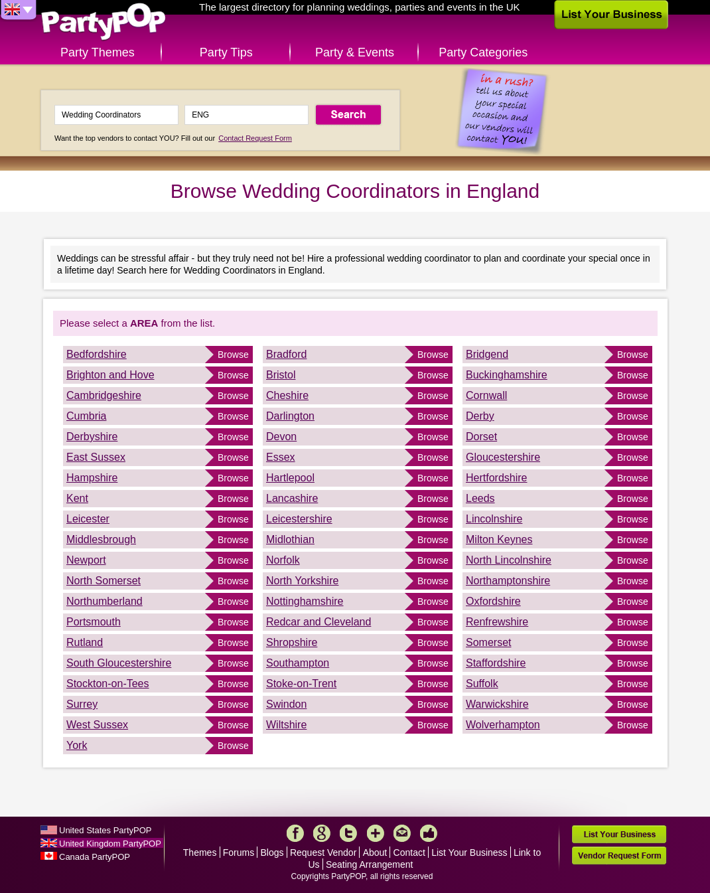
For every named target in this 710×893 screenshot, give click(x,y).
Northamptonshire (508, 580)
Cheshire (287, 395)
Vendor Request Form (619, 855)
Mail (402, 833)
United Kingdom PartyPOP (110, 844)
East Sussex (95, 457)
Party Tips (226, 52)
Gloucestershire (503, 457)
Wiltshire (286, 724)
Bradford (286, 354)
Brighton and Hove (110, 374)
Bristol (280, 374)
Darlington (290, 416)
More (375, 833)
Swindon (286, 704)
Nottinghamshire (305, 601)
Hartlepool (290, 477)
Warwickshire (497, 704)
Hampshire (91, 477)
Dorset (481, 436)
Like (428, 833)
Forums (238, 852)
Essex (280, 457)
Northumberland (104, 601)
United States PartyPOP (105, 830)
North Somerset (103, 580)
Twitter (348, 833)
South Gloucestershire (118, 663)
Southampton (297, 663)
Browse (233, 354)
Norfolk (283, 560)
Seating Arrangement (369, 864)
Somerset (488, 642)
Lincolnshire (494, 519)
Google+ (321, 833)
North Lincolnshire (508, 560)
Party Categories (483, 52)
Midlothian (290, 539)
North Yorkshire (302, 580)
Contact (409, 852)
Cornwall (486, 395)
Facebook (295, 833)
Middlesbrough (101, 539)
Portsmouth (93, 621)
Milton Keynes (499, 539)
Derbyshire (91, 436)
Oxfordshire (493, 601)
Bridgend (487, 354)
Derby (480, 416)
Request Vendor (323, 852)
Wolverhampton (503, 724)
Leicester (87, 519)
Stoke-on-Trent (301, 683)
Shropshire (291, 642)
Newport (86, 560)
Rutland (84, 642)
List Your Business (469, 852)
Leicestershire (299, 519)
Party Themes (97, 52)
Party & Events (354, 52)
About (375, 852)
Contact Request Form (255, 138)
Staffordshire (496, 663)
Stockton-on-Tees (107, 683)
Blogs (272, 852)
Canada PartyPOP (94, 857)
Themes (200, 852)
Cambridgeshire (103, 395)
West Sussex (97, 724)
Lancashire (292, 498)
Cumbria (86, 416)
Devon (281, 436)
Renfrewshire (497, 621)
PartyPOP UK (103, 22)
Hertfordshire (496, 477)
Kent (77, 498)
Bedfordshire (96, 354)
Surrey (82, 704)
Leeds (480, 498)
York (76, 745)
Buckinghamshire (506, 374)
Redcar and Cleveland (318, 621)
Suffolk (482, 683)
